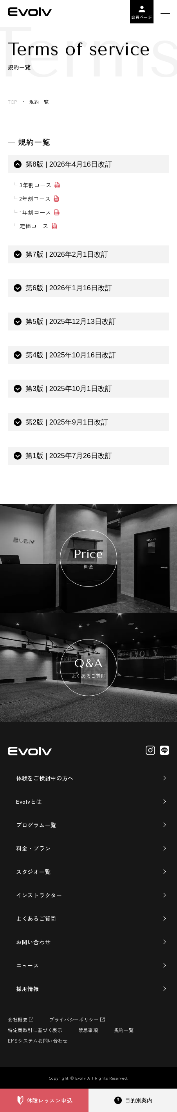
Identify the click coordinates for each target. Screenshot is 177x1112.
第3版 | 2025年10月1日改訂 (68, 389)
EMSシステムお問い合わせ (38, 1040)
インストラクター (39, 895)
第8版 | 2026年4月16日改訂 (68, 164)
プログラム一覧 (36, 825)
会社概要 (18, 1019)
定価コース (34, 226)
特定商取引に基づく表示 (35, 1030)
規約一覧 (124, 1030)
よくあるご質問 (36, 918)
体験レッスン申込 (50, 1100)
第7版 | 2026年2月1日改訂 (66, 254)
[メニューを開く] (165, 11)
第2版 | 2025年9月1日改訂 (66, 422)
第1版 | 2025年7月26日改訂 (68, 456)
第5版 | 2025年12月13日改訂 (70, 321)
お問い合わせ (33, 942)
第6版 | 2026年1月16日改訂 (68, 288)
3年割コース (35, 185)
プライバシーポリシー (74, 1019)
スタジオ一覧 (33, 872)
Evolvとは (29, 801)
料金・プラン (33, 848)
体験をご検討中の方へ (45, 778)
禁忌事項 (88, 1030)
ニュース (27, 965)
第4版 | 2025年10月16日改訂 (70, 355)
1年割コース (35, 212)
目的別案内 (138, 1100)
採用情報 (27, 989)
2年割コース (35, 199)
